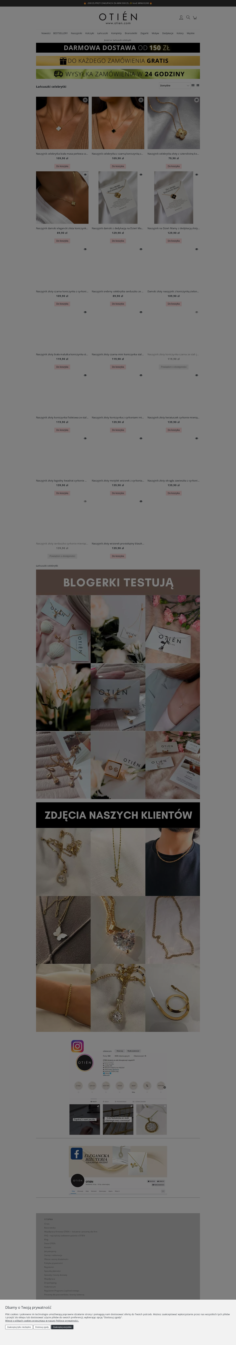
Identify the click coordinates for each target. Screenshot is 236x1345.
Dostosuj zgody (42, 1327)
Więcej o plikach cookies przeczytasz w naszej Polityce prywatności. (42, 1320)
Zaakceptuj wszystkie (62, 1327)
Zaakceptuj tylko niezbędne (19, 1327)
